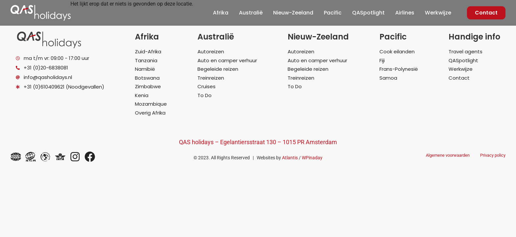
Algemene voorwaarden (448, 155)
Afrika (220, 12)
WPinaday (312, 157)
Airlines (404, 12)
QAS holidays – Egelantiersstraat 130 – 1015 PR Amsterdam (258, 142)
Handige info (474, 36)
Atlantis (290, 157)
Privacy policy (492, 155)
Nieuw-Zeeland (293, 12)
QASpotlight (368, 12)
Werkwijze (438, 12)
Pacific (333, 12)
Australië (251, 12)
